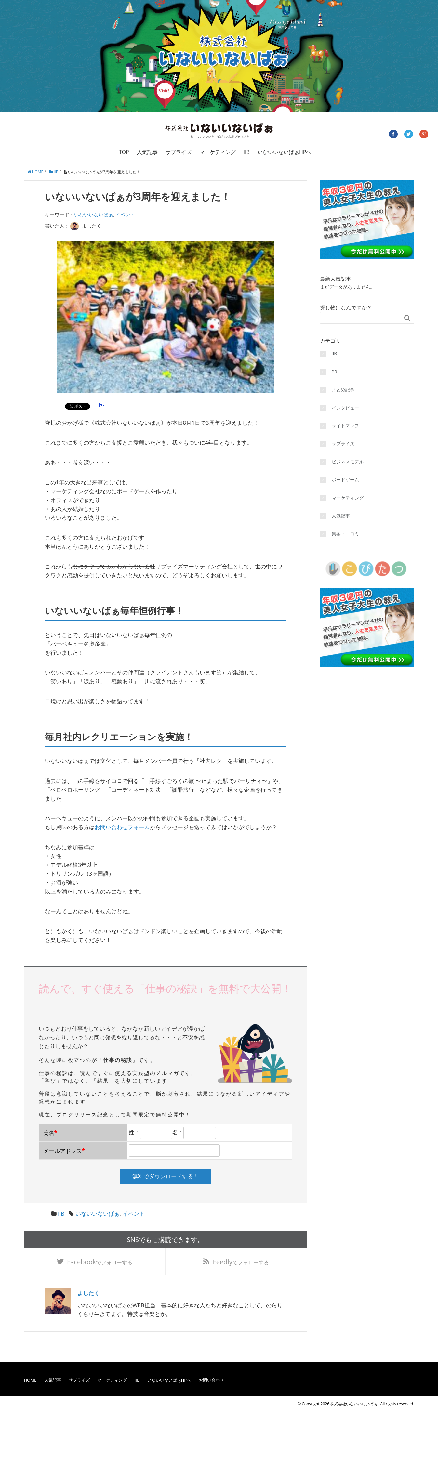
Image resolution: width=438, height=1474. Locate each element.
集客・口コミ (345, 533)
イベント (125, 214)
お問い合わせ (211, 1381)
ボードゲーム (345, 479)
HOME (30, 1381)
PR (334, 372)
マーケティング (217, 152)
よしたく (88, 1294)
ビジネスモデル (348, 462)
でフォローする (99, 1262)
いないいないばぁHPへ (284, 152)
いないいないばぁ (93, 214)
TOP (124, 152)
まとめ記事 (343, 389)
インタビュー (345, 408)
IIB (247, 152)
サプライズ (179, 152)
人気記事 (147, 152)
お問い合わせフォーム (122, 827)
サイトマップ (345, 426)
